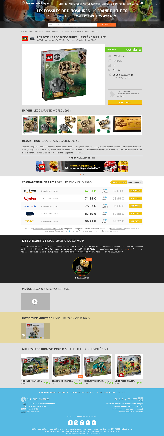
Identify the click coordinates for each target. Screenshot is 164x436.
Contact (121, 392)
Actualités (132, 3)
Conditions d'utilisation (81, 392)
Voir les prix (125, 102)
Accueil (24, 31)
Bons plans (119, 3)
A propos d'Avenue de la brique (53, 392)
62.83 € (133, 49)
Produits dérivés (77, 3)
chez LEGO (123, 74)
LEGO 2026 (106, 3)
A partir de (111, 49)
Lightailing (128, 249)
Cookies (98, 392)
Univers (63, 3)
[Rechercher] (106, 25)
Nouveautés (93, 3)
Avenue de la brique (35, 3)
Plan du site (109, 392)
